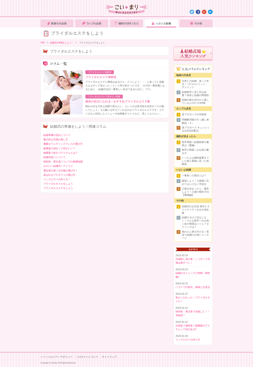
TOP (42, 42)
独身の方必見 (56, 23)
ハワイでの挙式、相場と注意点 (193, 287)
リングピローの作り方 (188, 339)
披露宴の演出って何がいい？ (59, 148)
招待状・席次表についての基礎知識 (63, 161)
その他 (196, 23)
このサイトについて (87, 356)
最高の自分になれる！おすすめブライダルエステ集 (117, 101)
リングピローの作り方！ (56, 179)
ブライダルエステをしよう (58, 188)
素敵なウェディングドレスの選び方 (63, 143)
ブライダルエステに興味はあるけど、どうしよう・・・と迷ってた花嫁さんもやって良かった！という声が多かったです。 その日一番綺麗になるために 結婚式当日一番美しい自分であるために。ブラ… (125, 85)
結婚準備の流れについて (56, 135)
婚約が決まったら (126, 23)
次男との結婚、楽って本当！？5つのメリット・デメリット (195, 84)
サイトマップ (109, 356)
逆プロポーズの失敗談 (194, 114)
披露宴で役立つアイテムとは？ (60, 152)
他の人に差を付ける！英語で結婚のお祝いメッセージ (195, 234)
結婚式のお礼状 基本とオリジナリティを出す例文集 (196, 209)
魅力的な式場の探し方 (55, 139)
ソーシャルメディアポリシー (56, 356)
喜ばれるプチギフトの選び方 (59, 174)
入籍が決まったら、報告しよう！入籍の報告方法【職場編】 (195, 191)
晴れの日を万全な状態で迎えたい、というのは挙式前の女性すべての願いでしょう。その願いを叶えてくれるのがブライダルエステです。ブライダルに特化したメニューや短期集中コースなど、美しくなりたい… (124, 110)
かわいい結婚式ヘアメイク (58, 166)
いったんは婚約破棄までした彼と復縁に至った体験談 (195, 160)
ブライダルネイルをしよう (58, 183)
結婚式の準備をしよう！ (61, 42)
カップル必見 (91, 23)
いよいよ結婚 (161, 23)
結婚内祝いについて (54, 157)
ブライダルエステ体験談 (100, 77)
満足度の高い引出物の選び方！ (60, 170)
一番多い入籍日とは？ (194, 175)
